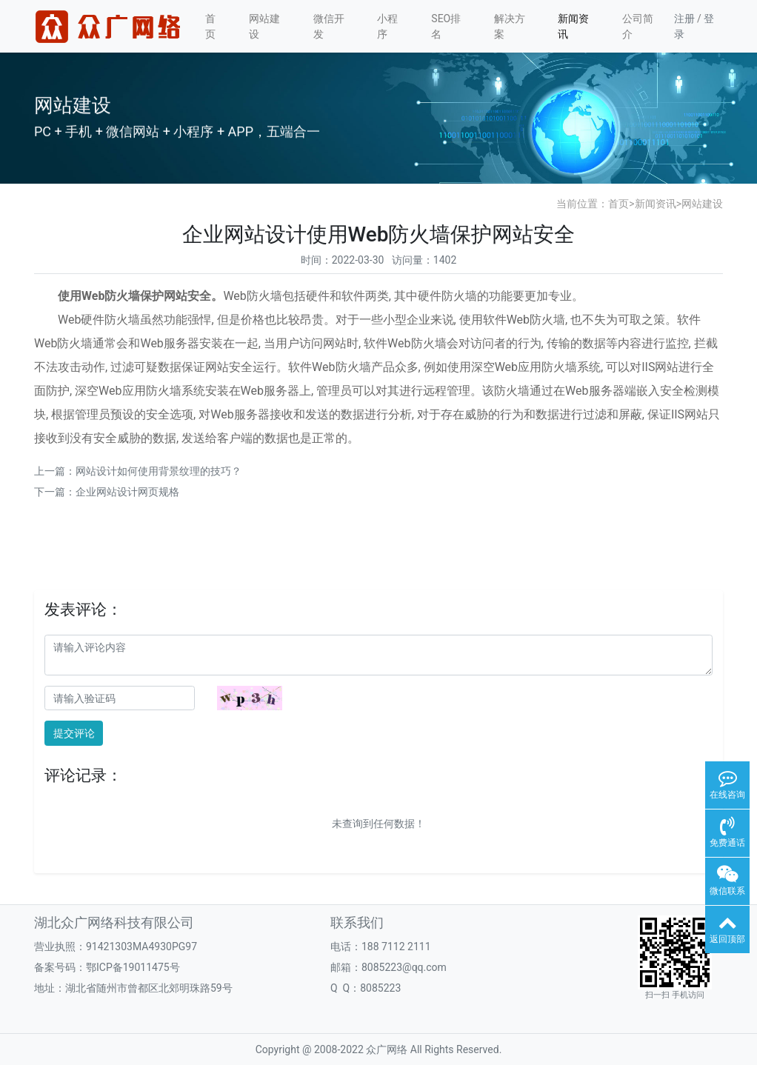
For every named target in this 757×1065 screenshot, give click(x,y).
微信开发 (328, 26)
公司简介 (637, 26)
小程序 (387, 26)
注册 (684, 18)
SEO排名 (446, 26)
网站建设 (264, 26)
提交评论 (74, 733)
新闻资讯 (573, 26)
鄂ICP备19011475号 (133, 967)
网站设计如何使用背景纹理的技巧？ (158, 471)
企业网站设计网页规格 (127, 492)
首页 (210, 26)
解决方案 (509, 26)
